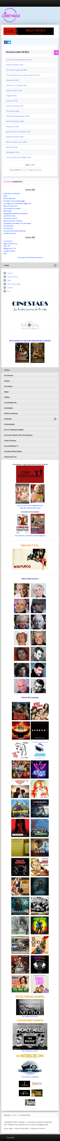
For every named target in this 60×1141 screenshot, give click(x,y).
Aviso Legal (8, 1128)
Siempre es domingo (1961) (16, 85)
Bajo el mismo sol (10, 206)
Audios (9, 273)
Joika (5, 196)
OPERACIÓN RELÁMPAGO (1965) (17, 116)
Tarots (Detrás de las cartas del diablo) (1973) (22, 75)
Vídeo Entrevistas (13, 284)
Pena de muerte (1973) (14, 106)
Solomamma (8, 226)
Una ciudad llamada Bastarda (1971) (19, 60)
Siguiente (33, 170)
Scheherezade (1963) (14, 90)
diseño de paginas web (39, 1124)
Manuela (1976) (11, 147)
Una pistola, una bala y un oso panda (17, 223)
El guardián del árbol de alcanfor (15, 213)
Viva (5, 253)
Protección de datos (21, 1128)
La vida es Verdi (9, 251)
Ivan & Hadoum (9, 198)
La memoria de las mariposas (14, 231)
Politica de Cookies (38, 1128)
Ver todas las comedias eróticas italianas (30, 536)
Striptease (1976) (12, 80)
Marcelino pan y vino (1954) (16, 142)
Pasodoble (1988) (12, 111)
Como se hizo (12, 277)
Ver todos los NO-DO (30, 1016)
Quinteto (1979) (12, 101)
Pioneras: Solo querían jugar (14, 201)
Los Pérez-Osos (9, 216)
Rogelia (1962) (11, 96)
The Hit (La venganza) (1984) (16, 70)
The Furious (7, 228)
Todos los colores (10, 218)
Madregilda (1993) (12, 152)
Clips (9, 280)
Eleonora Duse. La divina (12, 221)
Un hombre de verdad (11, 208)
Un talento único (9, 233)
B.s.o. (9, 291)
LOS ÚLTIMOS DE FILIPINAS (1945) (18, 157)
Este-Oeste (7, 211)
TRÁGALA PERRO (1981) (14, 65)
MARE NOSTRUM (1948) (14, 137)
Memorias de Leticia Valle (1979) (18, 132)
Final (39, 170)
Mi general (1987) (12, 126)
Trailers (10, 288)
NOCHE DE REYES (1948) (14, 121)
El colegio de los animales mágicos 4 (17, 203)
